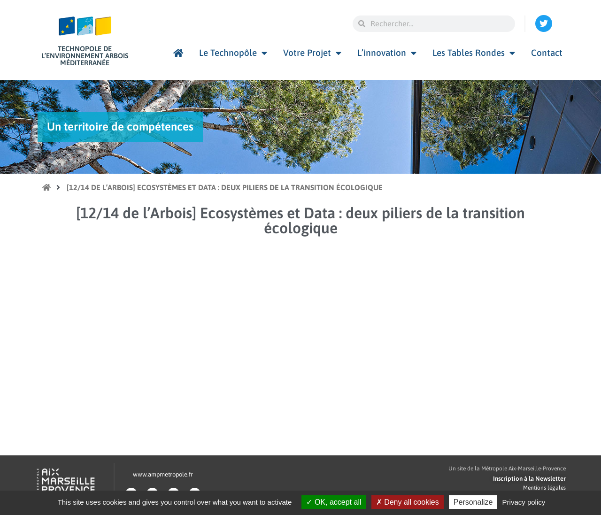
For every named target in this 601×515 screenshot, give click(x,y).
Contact (546, 52)
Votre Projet (312, 53)
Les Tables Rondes (473, 53)
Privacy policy (524, 502)
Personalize (473, 502)
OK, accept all (333, 502)
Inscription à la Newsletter (529, 478)
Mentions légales (544, 487)
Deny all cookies (407, 502)
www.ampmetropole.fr (163, 474)
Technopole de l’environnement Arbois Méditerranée (85, 56)
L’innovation (386, 53)
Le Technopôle (233, 53)
